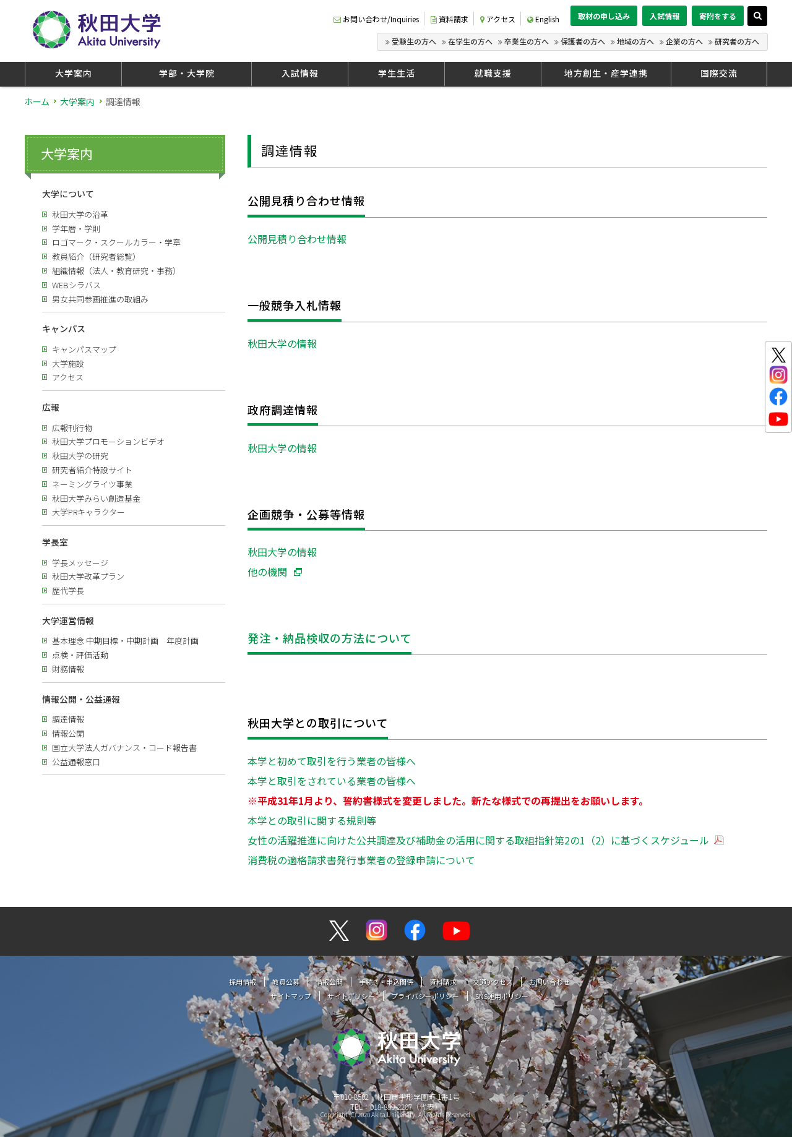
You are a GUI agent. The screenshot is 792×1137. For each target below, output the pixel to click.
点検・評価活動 (80, 655)
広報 (50, 407)
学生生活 (396, 73)
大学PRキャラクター (88, 512)
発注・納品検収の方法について (329, 638)
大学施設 (68, 363)
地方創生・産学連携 (606, 73)
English (543, 19)
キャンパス (63, 328)
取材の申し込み (604, 16)
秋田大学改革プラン (88, 576)
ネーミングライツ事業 (92, 484)
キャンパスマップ (84, 349)
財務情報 (68, 669)
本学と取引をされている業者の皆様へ (332, 780)
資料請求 (449, 19)
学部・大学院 (187, 73)
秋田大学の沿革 (80, 214)
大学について (68, 193)
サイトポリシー (351, 996)
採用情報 (242, 982)
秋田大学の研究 (80, 455)
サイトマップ (290, 996)
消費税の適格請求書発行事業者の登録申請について (361, 859)
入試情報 (664, 16)
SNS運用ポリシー (501, 996)
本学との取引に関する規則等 (312, 820)
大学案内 (73, 73)
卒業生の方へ (526, 41)
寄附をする (717, 16)
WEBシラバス (76, 285)
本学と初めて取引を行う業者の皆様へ (332, 760)
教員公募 (285, 982)
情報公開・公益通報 (81, 699)
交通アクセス (493, 982)
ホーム (36, 101)
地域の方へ (635, 41)
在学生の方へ (470, 41)
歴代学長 (68, 590)
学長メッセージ (80, 562)
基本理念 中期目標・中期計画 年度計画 (125, 640)
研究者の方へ (737, 41)
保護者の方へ (583, 41)
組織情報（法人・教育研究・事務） (116, 271)
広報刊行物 (72, 428)
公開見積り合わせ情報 (297, 238)
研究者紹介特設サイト (92, 470)
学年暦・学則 (76, 228)
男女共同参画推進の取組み (100, 299)
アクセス (497, 19)
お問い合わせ (549, 982)
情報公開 (68, 733)
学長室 (55, 542)
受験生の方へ (414, 41)
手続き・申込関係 (386, 982)
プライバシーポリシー (425, 996)
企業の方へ (684, 41)
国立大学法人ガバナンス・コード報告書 (124, 747)
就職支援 (493, 73)
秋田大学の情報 (282, 343)
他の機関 (267, 571)
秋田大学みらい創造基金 (96, 498)
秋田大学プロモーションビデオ (108, 441)
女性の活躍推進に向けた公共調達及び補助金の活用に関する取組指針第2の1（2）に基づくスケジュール (478, 840)
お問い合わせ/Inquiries (376, 19)
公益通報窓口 (76, 762)
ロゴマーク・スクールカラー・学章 (116, 242)
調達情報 (68, 719)
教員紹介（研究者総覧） (96, 256)
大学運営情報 (68, 620)
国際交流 (719, 73)
